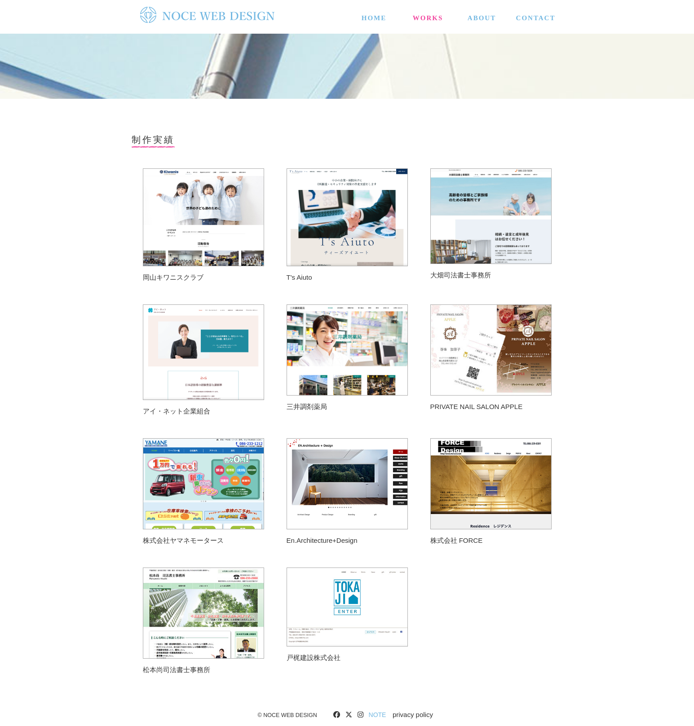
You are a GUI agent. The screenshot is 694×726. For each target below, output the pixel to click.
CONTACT (536, 16)
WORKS (428, 16)
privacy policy (413, 714)
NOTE (377, 714)
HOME (374, 16)
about (482, 16)
